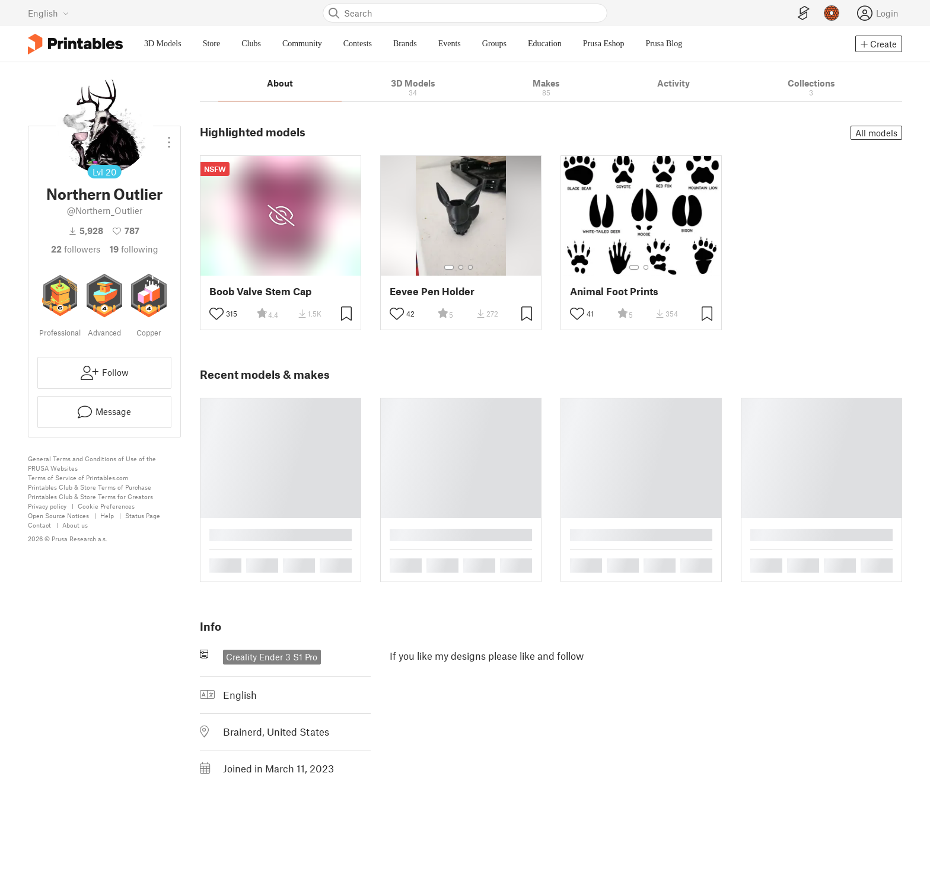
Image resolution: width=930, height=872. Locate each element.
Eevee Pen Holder (432, 291)
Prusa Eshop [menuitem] (604, 43)
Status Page (142, 515)
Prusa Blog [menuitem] (663, 43)
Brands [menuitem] (405, 43)
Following (134, 249)
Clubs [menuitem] (251, 43)
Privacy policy (47, 506)
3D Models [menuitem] (162, 43)
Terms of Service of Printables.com (78, 477)
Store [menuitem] (212, 43)
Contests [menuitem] (357, 43)
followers (75, 249)
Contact (39, 525)
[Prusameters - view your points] (831, 13)
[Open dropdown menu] (169, 137)
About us (75, 525)
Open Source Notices (58, 515)
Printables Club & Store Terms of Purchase (89, 487)
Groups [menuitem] (494, 43)
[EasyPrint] (804, 13)
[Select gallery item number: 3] (470, 267)
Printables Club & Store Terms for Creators (90, 496)
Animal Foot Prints (614, 291)
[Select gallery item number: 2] (460, 267)
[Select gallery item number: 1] (449, 267)
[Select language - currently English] (48, 13)
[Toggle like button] (216, 313)
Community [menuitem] (302, 43)
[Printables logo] (75, 44)
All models (876, 132)
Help (107, 515)
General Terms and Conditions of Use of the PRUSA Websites (92, 463)
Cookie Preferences (106, 506)
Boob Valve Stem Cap (260, 291)
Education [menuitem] (545, 43)
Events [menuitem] (449, 43)
